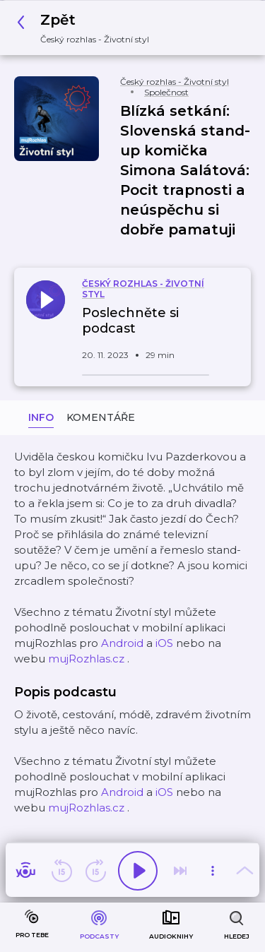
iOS (164, 643)
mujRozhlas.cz (86, 658)
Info (41, 417)
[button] (87, 28)
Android (122, 643)
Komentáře (100, 417)
